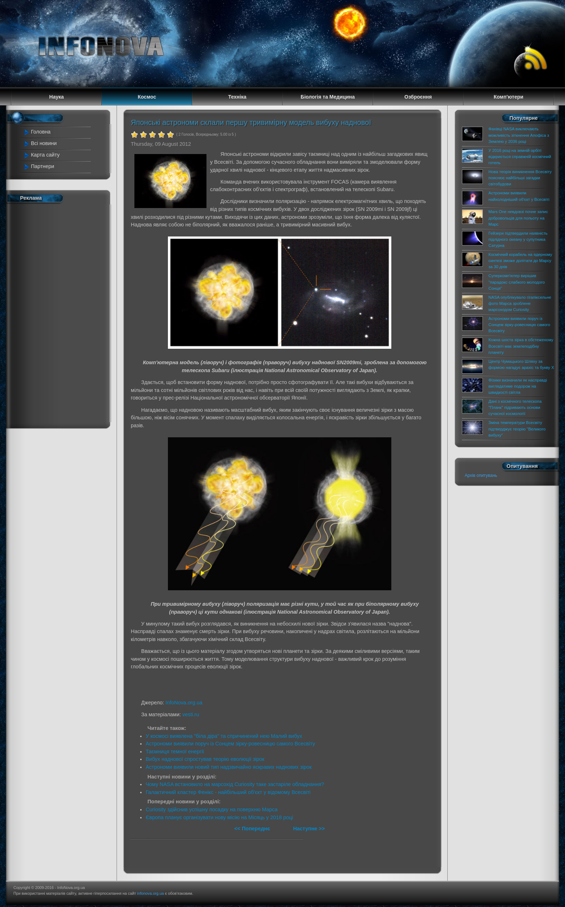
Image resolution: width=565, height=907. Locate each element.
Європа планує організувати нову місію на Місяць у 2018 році (219, 817)
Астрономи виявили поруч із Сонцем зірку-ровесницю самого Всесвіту (230, 743)
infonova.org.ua (150, 893)
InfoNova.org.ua (183, 702)
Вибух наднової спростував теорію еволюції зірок (205, 759)
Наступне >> (309, 828)
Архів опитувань (481, 475)
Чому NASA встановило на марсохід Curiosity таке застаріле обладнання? (235, 784)
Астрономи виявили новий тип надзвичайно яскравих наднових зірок (229, 767)
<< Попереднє (252, 828)
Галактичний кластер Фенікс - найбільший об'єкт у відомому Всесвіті (228, 792)
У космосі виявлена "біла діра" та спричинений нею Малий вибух (224, 736)
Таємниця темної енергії (175, 751)
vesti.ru (190, 714)
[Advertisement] (56, 314)
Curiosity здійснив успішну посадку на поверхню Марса (211, 809)
